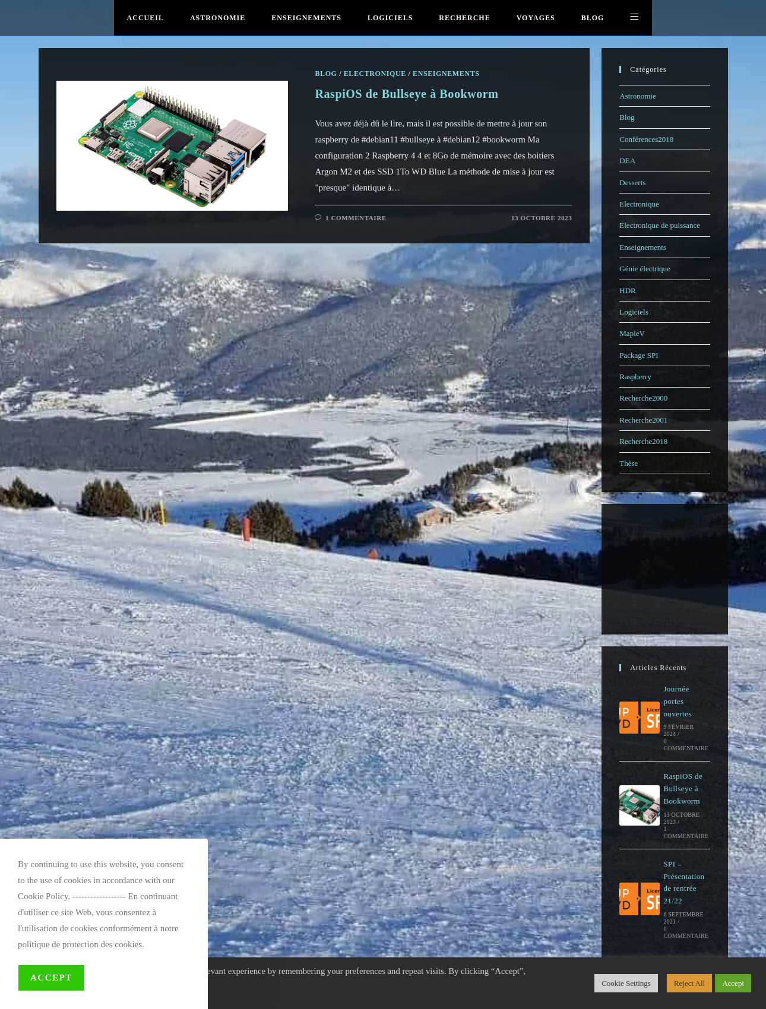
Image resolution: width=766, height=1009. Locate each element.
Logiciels (633, 311)
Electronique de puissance (659, 225)
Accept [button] (733, 983)
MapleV (632, 333)
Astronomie (637, 95)
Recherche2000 (643, 398)
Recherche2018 (643, 441)
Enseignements (642, 247)
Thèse (628, 463)
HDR (627, 290)
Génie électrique (644, 268)
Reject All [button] (689, 983)
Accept (51, 977)
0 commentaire (685, 744)
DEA (627, 160)
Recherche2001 (643, 419)
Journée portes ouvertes (677, 701)
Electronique (639, 203)
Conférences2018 (646, 139)
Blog (626, 117)
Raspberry (635, 376)
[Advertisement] (666, 569)
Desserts (632, 182)
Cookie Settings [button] (626, 983)
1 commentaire (685, 832)
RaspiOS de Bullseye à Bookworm (682, 788)
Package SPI (638, 355)
